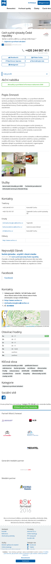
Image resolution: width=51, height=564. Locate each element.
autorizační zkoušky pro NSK (13, 365)
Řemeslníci (11, 8)
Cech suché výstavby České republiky (24, 257)
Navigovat (13, 65)
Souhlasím (25, 561)
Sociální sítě (30, 538)
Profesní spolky (25, 8)
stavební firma (8, 374)
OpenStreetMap (30, 326)
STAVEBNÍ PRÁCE (37, 371)
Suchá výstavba (19, 368)
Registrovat (44, 3)
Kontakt (4, 531)
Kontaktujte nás (37, 61)
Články (36, 8)
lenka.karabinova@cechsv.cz (12, 227)
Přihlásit (32, 3)
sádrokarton (7, 368)
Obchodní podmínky (8, 536)
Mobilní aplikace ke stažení (10, 545)
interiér (18, 374)
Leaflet (8, 326)
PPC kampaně (31, 536)
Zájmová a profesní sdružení (14, 42)
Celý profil (7, 74)
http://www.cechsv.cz (10, 240)
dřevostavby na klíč (39, 374)
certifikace (31, 368)
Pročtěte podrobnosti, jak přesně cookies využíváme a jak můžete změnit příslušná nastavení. (26, 553)
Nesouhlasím (25, 558)
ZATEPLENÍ (25, 371)
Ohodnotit (13, 57)
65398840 (10, 306)
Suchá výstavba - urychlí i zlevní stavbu (19, 254)
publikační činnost (31, 365)
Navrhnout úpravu (13, 61)
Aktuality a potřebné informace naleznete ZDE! (25, 85)
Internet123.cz (31, 531)
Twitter (30, 547)
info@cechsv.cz (8, 231)
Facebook (8, 277)
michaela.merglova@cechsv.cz (13, 223)
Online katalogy (32, 534)
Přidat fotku (37, 57)
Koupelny (26, 374)
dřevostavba (42, 368)
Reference (5, 534)
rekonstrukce (14, 371)
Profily (5, 371)
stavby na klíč (7, 376)
